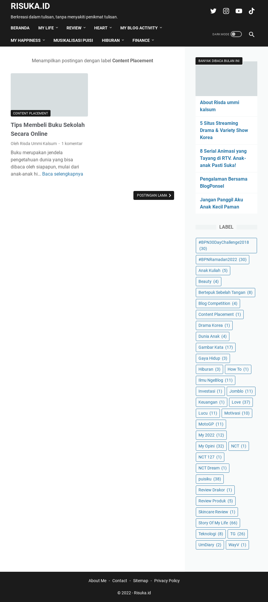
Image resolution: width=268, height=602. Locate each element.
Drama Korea (214, 325)
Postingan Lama (152, 195)
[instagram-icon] (225, 10)
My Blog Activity (139, 28)
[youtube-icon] (238, 10)
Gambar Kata (215, 347)
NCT (238, 446)
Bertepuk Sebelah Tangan (225, 292)
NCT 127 (210, 457)
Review (74, 28)
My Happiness (26, 40)
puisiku (209, 479)
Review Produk (215, 501)
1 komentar (72, 143)
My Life (46, 28)
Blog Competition (217, 303)
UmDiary (209, 544)
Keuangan (211, 402)
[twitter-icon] (212, 10)
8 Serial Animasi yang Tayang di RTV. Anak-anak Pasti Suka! (223, 158)
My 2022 (211, 435)
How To (238, 369)
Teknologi (210, 533)
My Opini (211, 446)
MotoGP (210, 424)
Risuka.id (30, 6)
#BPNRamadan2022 (222, 259)
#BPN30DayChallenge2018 (223, 245)
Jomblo (241, 391)
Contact (119, 580)
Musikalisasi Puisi (73, 40)
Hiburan (111, 40)
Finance (141, 40)
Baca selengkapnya (62, 174)
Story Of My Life (217, 522)
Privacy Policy (167, 580)
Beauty (208, 281)
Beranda (20, 28)
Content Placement (30, 113)
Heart (101, 28)
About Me (97, 580)
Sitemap (140, 580)
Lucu (207, 413)
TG (237, 533)
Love (241, 402)
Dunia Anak (212, 336)
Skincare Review (216, 511)
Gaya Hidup (212, 358)
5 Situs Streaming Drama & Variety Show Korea (224, 130)
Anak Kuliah (213, 270)
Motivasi (237, 413)
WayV (237, 544)
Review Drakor (215, 490)
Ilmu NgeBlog (215, 380)
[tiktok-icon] (251, 10)
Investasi (210, 391)
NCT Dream (212, 468)
